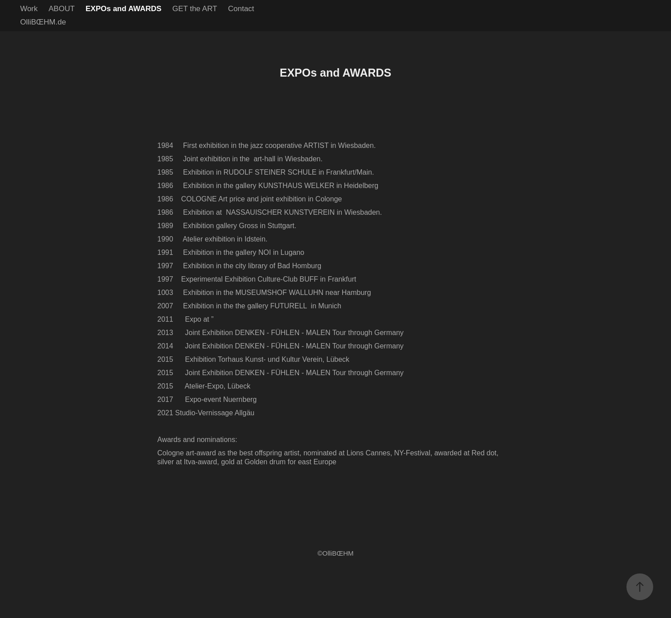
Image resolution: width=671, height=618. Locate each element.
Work (28, 8)
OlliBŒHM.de (43, 22)
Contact (241, 8)
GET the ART (194, 8)
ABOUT (62, 8)
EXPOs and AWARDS (123, 8)
